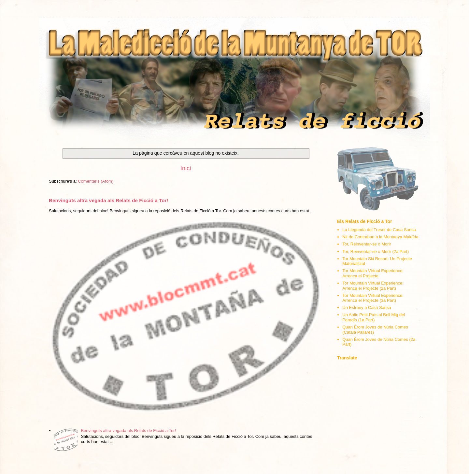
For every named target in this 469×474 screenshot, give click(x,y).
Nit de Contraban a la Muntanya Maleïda (380, 236)
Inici (185, 168)
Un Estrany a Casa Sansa (366, 307)
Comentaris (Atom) (95, 181)
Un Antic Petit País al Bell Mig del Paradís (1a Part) (373, 317)
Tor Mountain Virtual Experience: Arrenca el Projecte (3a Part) (373, 298)
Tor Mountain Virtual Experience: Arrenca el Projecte (373, 273)
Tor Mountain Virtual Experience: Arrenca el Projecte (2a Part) (373, 286)
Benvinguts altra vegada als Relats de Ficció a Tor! (108, 200)
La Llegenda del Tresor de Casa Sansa (379, 229)
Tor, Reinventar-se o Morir (366, 244)
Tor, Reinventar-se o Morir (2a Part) (375, 251)
